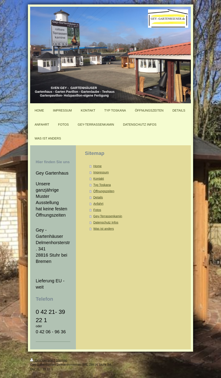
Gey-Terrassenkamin (107, 216)
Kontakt (98, 178)
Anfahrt (98, 203)
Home (97, 166)
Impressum (101, 172)
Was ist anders (103, 228)
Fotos (97, 210)
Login (187, 360)
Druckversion (42, 360)
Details (98, 197)
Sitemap (61, 360)
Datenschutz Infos (105, 222)
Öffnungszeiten (103, 191)
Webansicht (183, 364)
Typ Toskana (102, 185)
